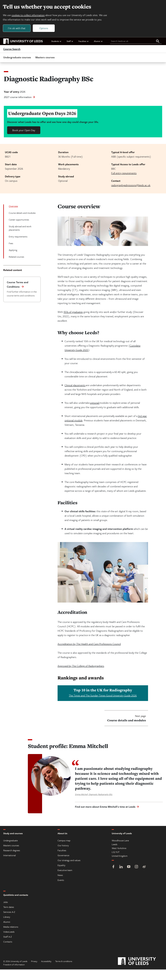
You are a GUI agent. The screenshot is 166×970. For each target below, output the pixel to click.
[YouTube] (129, 867)
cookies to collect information (28, 15)
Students (56, 41)
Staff (70, 41)
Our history (63, 846)
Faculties (83, 41)
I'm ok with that (17, 28)
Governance (63, 856)
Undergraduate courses (17, 58)
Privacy (34, 961)
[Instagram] (136, 867)
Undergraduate (10, 841)
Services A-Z (9, 912)
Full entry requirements (124, 173)
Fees (11, 244)
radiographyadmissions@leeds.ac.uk (130, 186)
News (60, 875)
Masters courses (45, 58)
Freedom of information (14, 965)
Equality (61, 865)
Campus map (64, 841)
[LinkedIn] (121, 867)
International (9, 856)
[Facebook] (113, 867)
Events (61, 880)
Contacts (7, 942)
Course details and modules (22, 213)
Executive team (65, 870)
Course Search (11, 49)
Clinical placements (75, 386)
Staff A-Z (7, 937)
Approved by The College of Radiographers (81, 666)
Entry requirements (18, 237)
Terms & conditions (63, 961)
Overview (13, 206)
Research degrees (11, 851)
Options (44, 28)
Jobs (5, 902)
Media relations (10, 927)
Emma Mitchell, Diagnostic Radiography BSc (93, 794)
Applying (13, 250)
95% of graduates (73, 312)
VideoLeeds (9, 932)
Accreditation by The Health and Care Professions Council (89, 644)
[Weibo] (144, 867)
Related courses (16, 257)
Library (6, 917)
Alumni (98, 41)
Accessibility (46, 961)
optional (94, 403)
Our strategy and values (69, 860)
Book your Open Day (23, 131)
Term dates (8, 907)
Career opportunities (19, 220)
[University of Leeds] (140, 961)
